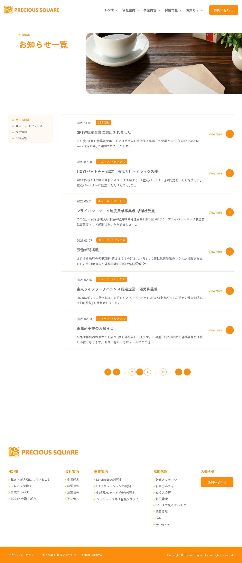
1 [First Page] (107, 372)
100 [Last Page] (187, 372)
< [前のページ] (116, 372)
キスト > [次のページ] (178, 372)
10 (163, 372)
